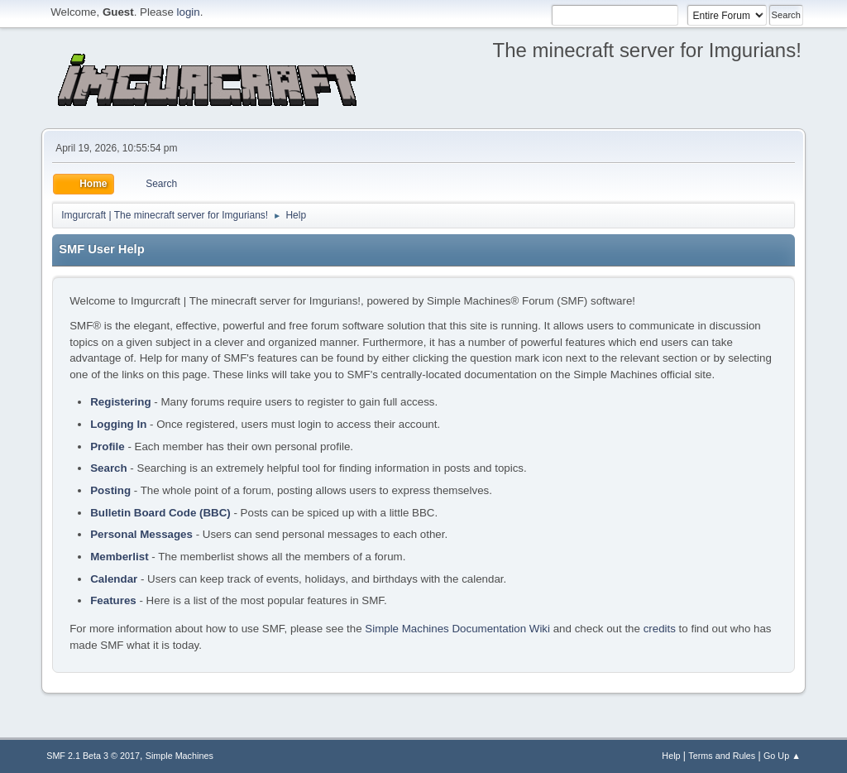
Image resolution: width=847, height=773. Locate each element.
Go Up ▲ (782, 756)
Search (108, 468)
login (188, 12)
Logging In (118, 424)
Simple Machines (179, 756)
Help (671, 756)
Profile (107, 446)
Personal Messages (141, 534)
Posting (110, 490)
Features (113, 600)
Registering (120, 402)
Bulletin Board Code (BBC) (160, 513)
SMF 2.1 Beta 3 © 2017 (93, 756)
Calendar (113, 579)
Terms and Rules (721, 756)
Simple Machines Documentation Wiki (457, 628)
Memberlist (119, 556)
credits (660, 628)
